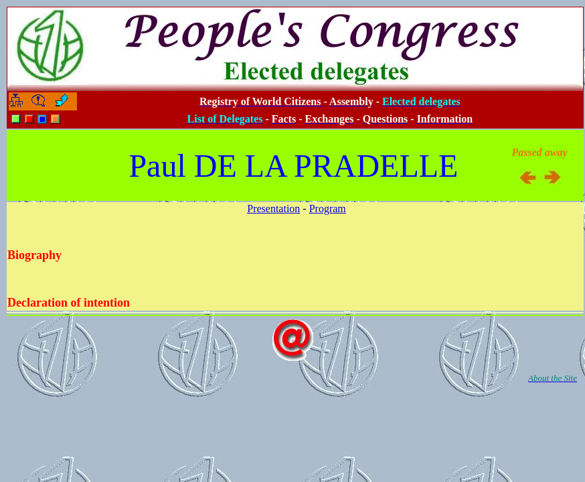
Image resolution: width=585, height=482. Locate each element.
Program (327, 208)
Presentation (273, 208)
